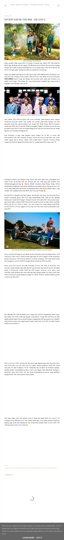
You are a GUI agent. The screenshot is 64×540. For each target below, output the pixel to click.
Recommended (32, 468)
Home (12, 5)
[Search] (58, 5)
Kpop (25, 468)
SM (51, 468)
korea (17, 468)
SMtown (54, 468)
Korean (21, 468)
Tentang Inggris (37, 5)
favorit (13, 468)
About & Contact (22, 5)
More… (47, 5)
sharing (47, 468)
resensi (38, 468)
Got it (39, 538)
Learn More (28, 538)
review (42, 468)
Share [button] (6, 465)
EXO (9, 468)
